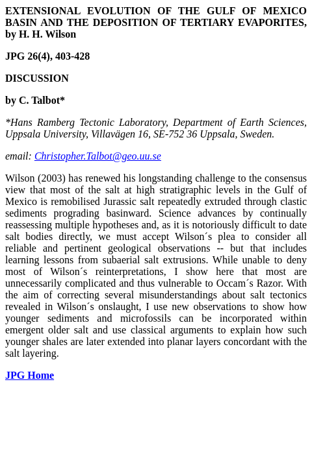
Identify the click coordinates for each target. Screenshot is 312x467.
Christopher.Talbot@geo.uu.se (97, 156)
